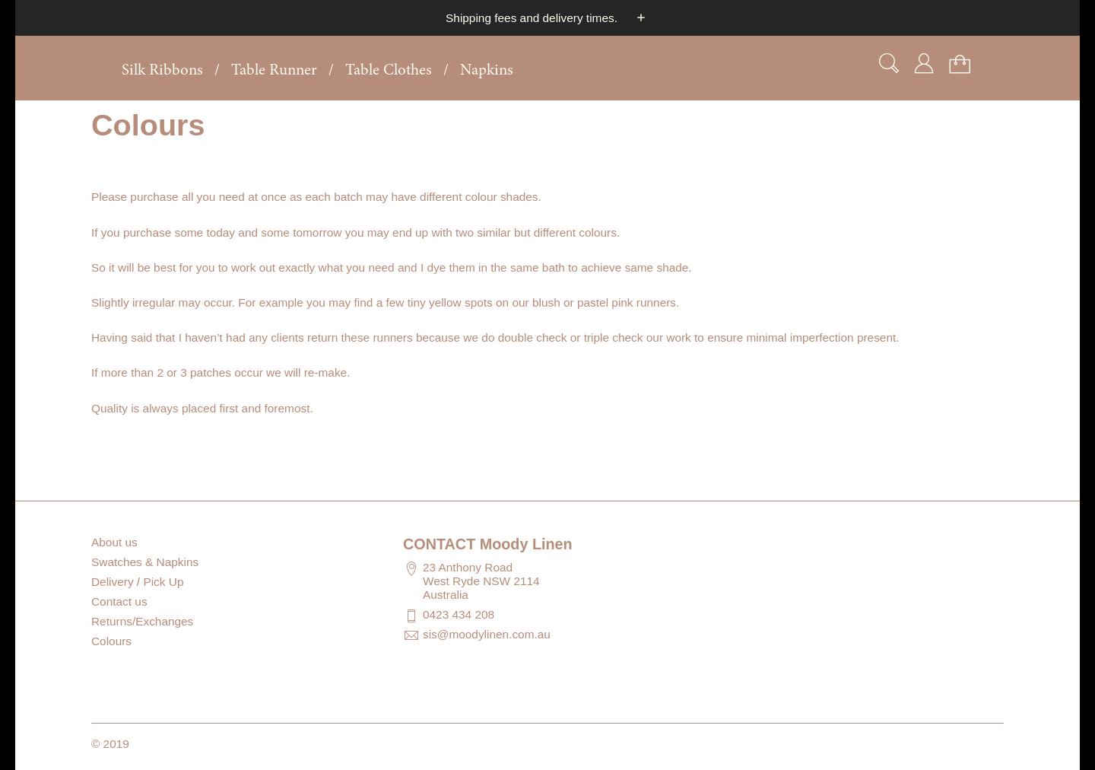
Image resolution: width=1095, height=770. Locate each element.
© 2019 (110, 743)
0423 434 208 (458, 614)
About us (114, 542)
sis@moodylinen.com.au (487, 634)
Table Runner (274, 71)
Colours (111, 641)
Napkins (486, 71)
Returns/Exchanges (142, 621)
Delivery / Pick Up (137, 581)
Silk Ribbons (162, 71)
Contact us (119, 601)
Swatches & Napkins (144, 561)
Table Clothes (388, 71)
